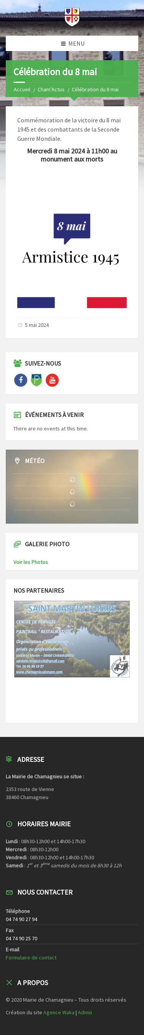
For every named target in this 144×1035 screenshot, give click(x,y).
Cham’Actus (51, 89)
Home (20, 89)
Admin (85, 1012)
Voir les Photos (30, 562)
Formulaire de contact (31, 957)
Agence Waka (58, 1012)
